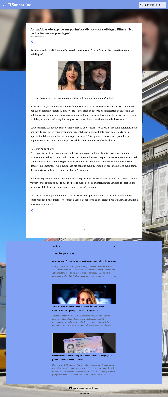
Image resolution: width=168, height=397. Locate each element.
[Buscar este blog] (152, 5)
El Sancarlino (19, 4)
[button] (32, 42)
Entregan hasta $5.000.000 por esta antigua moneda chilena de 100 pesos (84, 261)
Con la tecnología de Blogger (84, 388)
